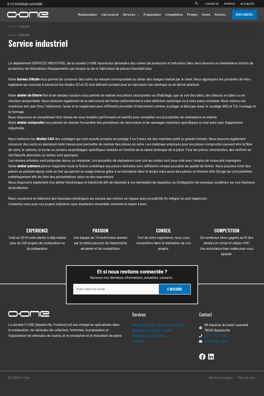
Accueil (12, 26)
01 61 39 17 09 (215, 336)
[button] (196, 3)
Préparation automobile (149, 336)
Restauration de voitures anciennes (157, 325)
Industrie (138, 341)
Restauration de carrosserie (152, 330)
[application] (137, 14)
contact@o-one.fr (216, 341)
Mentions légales (222, 378)
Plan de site (247, 378)
